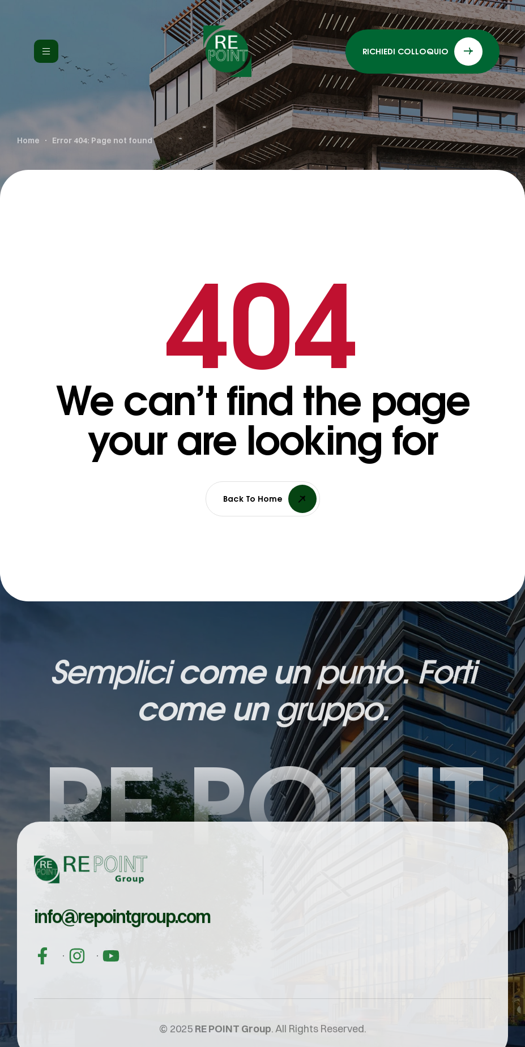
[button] (122, 929)
